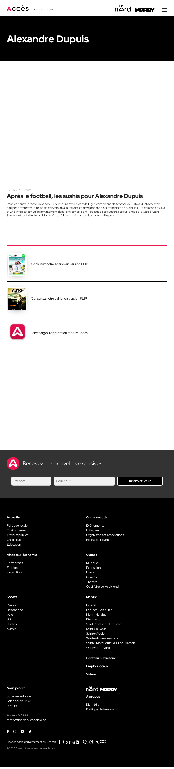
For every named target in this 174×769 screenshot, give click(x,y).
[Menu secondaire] (164, 11)
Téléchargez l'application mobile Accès (59, 334)
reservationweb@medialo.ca (26, 722)
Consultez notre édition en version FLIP (59, 266)
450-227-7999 (17, 717)
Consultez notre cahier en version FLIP (59, 300)
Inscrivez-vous (140, 483)
